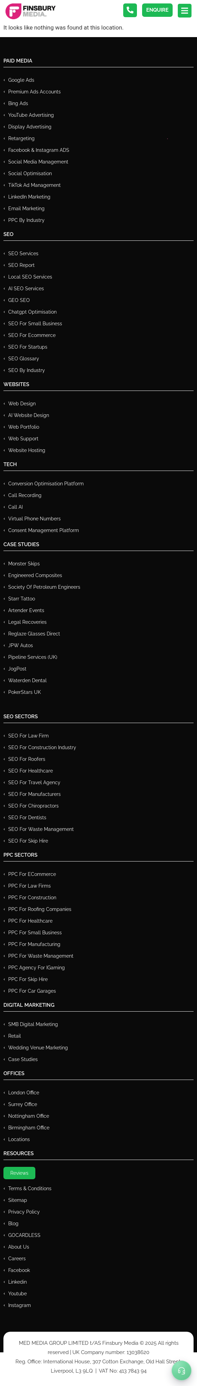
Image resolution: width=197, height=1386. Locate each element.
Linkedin (17, 1282)
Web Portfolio (23, 427)
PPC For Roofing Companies (39, 909)
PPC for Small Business (35, 932)
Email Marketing (26, 208)
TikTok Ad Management (34, 185)
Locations (19, 1139)
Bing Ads (18, 103)
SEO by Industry (26, 370)
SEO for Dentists (27, 817)
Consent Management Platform (43, 530)
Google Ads (21, 80)
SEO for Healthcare (30, 771)
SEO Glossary (23, 358)
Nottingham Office (28, 1116)
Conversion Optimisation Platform (46, 483)
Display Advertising (29, 126)
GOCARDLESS (24, 1235)
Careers (17, 1258)
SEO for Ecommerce (32, 335)
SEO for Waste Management (41, 829)
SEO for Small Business (35, 323)
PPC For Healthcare (30, 921)
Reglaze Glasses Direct (34, 633)
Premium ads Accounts (34, 91)
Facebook (19, 1270)
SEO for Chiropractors (33, 806)
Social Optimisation (30, 173)
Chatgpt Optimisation (32, 312)
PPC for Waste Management (40, 956)
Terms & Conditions (29, 1188)
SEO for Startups (27, 347)
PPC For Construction (32, 897)
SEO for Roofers (26, 759)
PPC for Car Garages (32, 991)
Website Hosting (26, 450)
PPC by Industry (26, 220)
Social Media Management (38, 162)
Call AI (15, 507)
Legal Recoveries (27, 622)
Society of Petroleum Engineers (44, 587)
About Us (18, 1247)
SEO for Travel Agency (34, 782)
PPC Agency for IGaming (36, 967)
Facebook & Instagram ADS (38, 150)
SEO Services (23, 253)
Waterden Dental (27, 680)
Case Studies (23, 1059)
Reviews (19, 1173)
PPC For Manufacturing (34, 944)
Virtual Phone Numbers (34, 518)
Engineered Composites (35, 575)
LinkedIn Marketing (29, 197)
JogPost (17, 669)
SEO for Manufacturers (34, 794)
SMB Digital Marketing (33, 1024)
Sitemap (17, 1200)
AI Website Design (28, 415)
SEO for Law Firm (28, 736)
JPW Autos (20, 645)
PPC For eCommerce (32, 874)
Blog (13, 1223)
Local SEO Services (30, 277)
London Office (23, 1092)
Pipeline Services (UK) (32, 657)
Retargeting (21, 138)
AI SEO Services (26, 288)
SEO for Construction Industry (42, 747)
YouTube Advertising (31, 115)
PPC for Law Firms (29, 886)
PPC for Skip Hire (28, 979)
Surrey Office (22, 1104)
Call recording (25, 495)
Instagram (19, 1305)
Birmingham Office (28, 1127)
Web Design (22, 403)
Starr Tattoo (21, 598)
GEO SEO (19, 300)
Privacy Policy (24, 1212)
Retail (14, 1036)
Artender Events (26, 610)
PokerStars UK (24, 692)
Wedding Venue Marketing (38, 1047)
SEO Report (21, 265)
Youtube (17, 1293)
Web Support (23, 438)
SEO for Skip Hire (28, 841)
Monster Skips (24, 563)
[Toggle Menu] (182, 1371)
